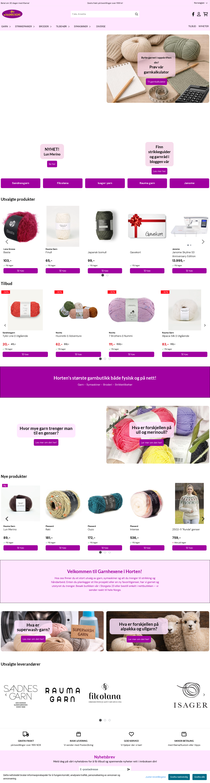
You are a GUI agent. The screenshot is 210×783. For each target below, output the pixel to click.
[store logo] (12, 14)
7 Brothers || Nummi (121, 336)
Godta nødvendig (179, 777)
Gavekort (135, 252)
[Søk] (105, 14)
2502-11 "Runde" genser (186, 529)
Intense (134, 529)
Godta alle (199, 777)
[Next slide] (203, 241)
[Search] (137, 14)
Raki (48, 529)
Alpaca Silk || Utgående (175, 336)
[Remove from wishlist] (128, 769)
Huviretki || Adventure (69, 336)
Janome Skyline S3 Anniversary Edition (184, 254)
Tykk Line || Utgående (15, 336)
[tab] (102, 275)
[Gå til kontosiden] (193, 14)
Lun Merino (10, 529)
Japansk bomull (97, 252)
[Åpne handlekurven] (205, 14)
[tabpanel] (20, 240)
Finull (49, 252)
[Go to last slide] (7, 241)
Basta (6, 252)
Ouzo (91, 529)
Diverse (100, 26)
